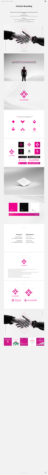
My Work (3, 1)
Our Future (11, 1)
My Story (6, 1)
